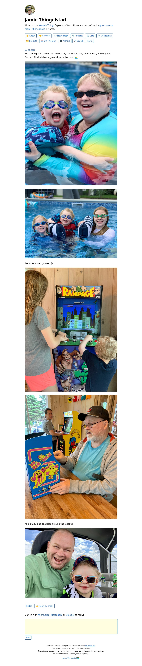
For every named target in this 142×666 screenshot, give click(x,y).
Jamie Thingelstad (45, 20)
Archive (66, 40)
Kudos (29, 606)
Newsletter (62, 35)
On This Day (50, 40)
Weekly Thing (46, 25)
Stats (90, 40)
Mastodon (56, 614)
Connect (46, 35)
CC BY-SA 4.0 (90, 647)
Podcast (79, 35)
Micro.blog (43, 614)
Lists (92, 35)
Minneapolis (38, 28)
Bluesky (70, 614)
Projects (33, 40)
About (32, 35)
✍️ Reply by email (44, 605)
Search (80, 40)
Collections (106, 35)
